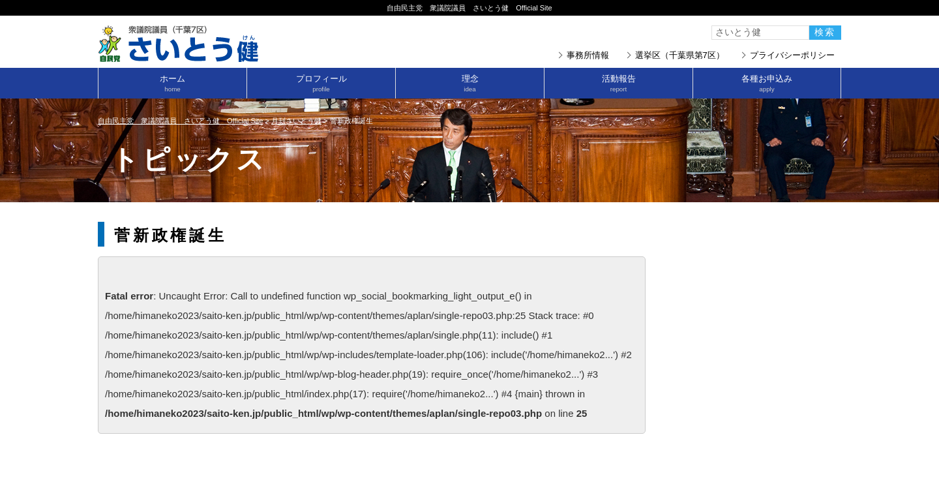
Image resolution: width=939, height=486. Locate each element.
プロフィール (321, 83)
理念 (470, 83)
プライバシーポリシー (792, 55)
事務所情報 (588, 55)
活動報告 (618, 83)
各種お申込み (767, 83)
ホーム (172, 83)
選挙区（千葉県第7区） (679, 55)
